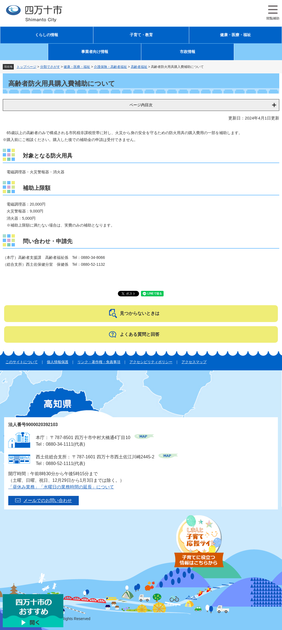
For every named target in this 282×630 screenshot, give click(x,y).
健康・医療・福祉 (235, 35)
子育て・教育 (141, 35)
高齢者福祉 (139, 67)
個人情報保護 (57, 362)
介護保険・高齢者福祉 (110, 67)
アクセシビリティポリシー (150, 362)
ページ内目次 (141, 105)
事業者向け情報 (94, 52)
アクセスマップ (194, 362)
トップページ (26, 67)
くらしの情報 (46, 35)
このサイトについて (22, 362)
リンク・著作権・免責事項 (98, 362)
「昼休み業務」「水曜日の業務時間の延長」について (61, 487)
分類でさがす (50, 67)
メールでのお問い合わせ (47, 500)
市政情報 (187, 52)
